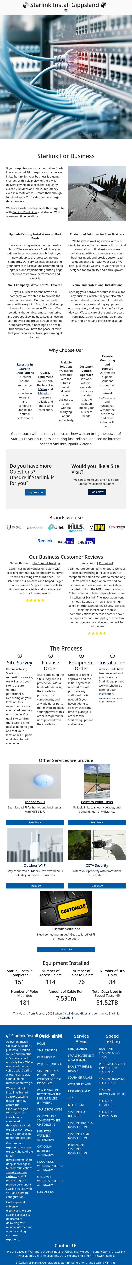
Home (41, 1043)
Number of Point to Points (81, 972)
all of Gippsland (68, 1251)
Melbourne (76, 1105)
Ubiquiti (43, 393)
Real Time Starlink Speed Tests (109, 1053)
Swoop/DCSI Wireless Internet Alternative (50, 1166)
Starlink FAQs (47, 1050)
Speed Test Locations (106, 1103)
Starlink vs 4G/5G (49, 1109)
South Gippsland (80, 1077)
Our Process (46, 1057)
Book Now (97, 492)
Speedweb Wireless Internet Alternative (50, 1181)
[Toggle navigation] (66, 10)
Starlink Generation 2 (45, 1262)
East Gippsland (79, 1091)
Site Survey (19, 662)
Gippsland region (17, 1109)
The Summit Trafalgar (46, 563)
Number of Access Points (51, 972)
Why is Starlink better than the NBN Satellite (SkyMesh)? (49, 1096)
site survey (44, 679)
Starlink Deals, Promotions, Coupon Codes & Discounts (49, 1077)
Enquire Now (35, 492)
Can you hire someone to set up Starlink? (48, 1120)
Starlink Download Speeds (112, 1092)
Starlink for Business (77, 1114)
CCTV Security (68, 1256)
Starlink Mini (102, 1262)
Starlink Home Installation (79, 1136)
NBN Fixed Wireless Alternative (45, 1136)
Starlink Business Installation (81, 1125)
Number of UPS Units (112, 972)
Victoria (105, 1251)
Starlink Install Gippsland (64, 5)
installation (106, 694)
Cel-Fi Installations (46, 1256)
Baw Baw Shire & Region (80, 1069)
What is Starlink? (49, 1064)
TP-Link (42, 389)
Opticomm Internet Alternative (45, 1151)
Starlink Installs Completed (19, 972)
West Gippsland (79, 1084)
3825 (71, 1098)
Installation (112, 662)
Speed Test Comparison (108, 1114)
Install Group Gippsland (78, 1013)
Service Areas (78, 1049)
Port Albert (106, 563)
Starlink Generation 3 (74, 1262)
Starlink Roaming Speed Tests (112, 1081)
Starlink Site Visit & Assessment (81, 1058)
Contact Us (66, 949)
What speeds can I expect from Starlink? (112, 1068)
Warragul (34, 1251)
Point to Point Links (25, 212)
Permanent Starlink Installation (77, 1149)
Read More (35, 822)
